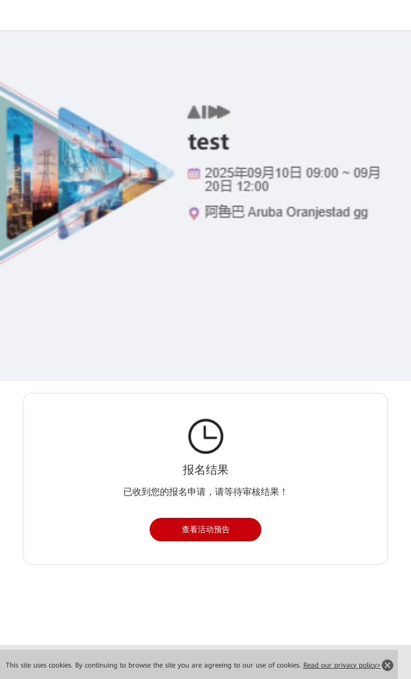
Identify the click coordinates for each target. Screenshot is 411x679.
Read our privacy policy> (342, 665)
